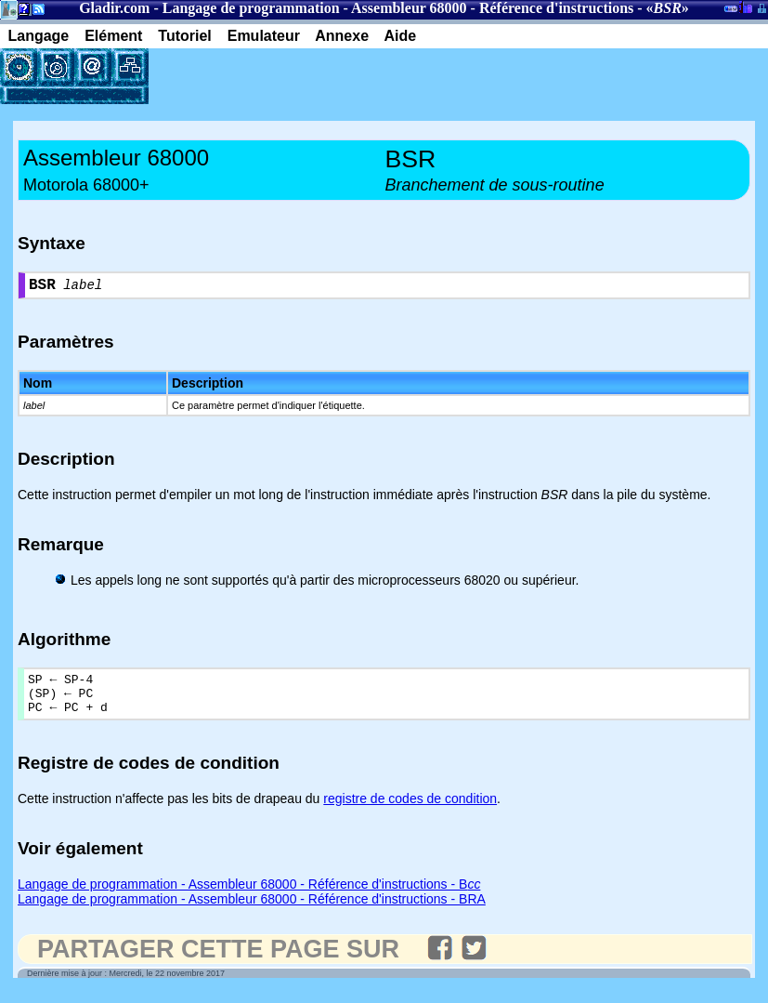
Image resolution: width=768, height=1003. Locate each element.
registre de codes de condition (410, 810)
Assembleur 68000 (409, 8)
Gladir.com (114, 8)
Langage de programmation (251, 8)
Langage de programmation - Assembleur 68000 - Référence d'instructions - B (249, 896)
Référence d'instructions (556, 8)
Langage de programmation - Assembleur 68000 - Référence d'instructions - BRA (252, 911)
